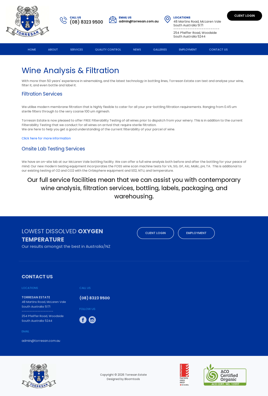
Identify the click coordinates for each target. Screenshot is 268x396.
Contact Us (218, 50)
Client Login (244, 16)
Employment (188, 50)
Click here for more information (46, 138)
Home (32, 50)
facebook (83, 318)
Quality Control (108, 50)
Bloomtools (132, 380)
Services (76, 50)
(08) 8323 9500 (86, 20)
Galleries (160, 50)
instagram (92, 318)
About (53, 50)
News (137, 50)
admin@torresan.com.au (139, 19)
